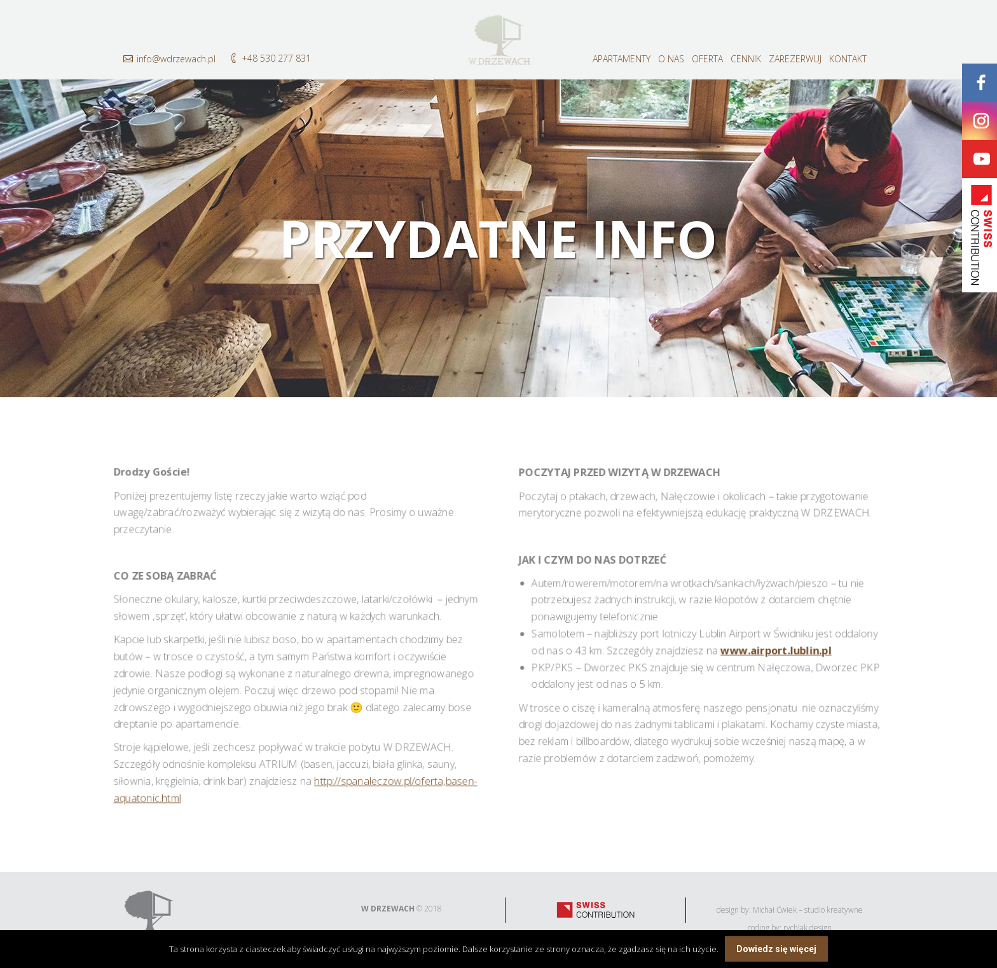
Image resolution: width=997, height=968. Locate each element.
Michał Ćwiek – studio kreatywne (808, 909)
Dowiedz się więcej (776, 949)
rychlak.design (807, 927)
